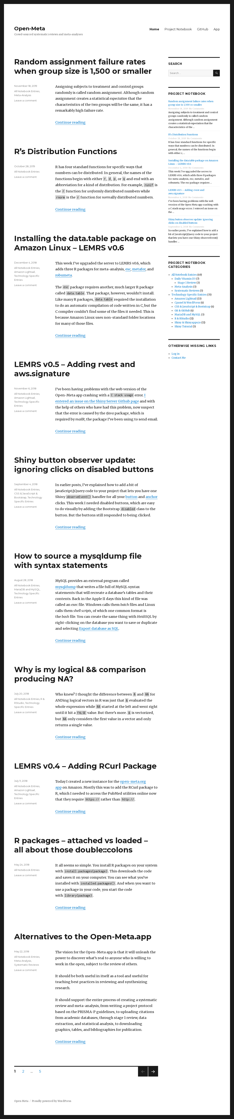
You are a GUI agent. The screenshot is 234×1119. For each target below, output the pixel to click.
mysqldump (65, 587)
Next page (153, 1076)
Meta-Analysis (22, 95)
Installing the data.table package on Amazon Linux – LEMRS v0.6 (85, 243)
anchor (152, 497)
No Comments (196, 108)
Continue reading (70, 122)
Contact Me (179, 357)
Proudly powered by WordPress (51, 1101)
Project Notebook (178, 29)
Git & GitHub (182, 310)
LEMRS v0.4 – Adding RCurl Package (85, 766)
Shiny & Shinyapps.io (188, 322)
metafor (139, 269)
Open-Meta (29, 28)
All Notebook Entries (26, 91)
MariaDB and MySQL (27, 589)
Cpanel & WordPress (187, 302)
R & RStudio (182, 318)
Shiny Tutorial (183, 326)
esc (128, 269)
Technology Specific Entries (189, 294)
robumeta (63, 275)
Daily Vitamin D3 (185, 278)
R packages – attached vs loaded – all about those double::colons (81, 845)
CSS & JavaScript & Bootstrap (192, 306)
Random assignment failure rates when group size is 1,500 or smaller (83, 66)
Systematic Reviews (26, 964)
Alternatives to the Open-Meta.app (82, 936)
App (217, 29)
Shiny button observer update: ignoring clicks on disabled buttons (84, 464)
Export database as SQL (99, 628)
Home (154, 29)
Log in (175, 353)
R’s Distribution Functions (65, 151)
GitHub (202, 29)
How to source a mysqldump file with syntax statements (78, 560)
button (131, 497)
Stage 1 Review (187, 282)
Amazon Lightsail (24, 271)
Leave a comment (25, 100)
